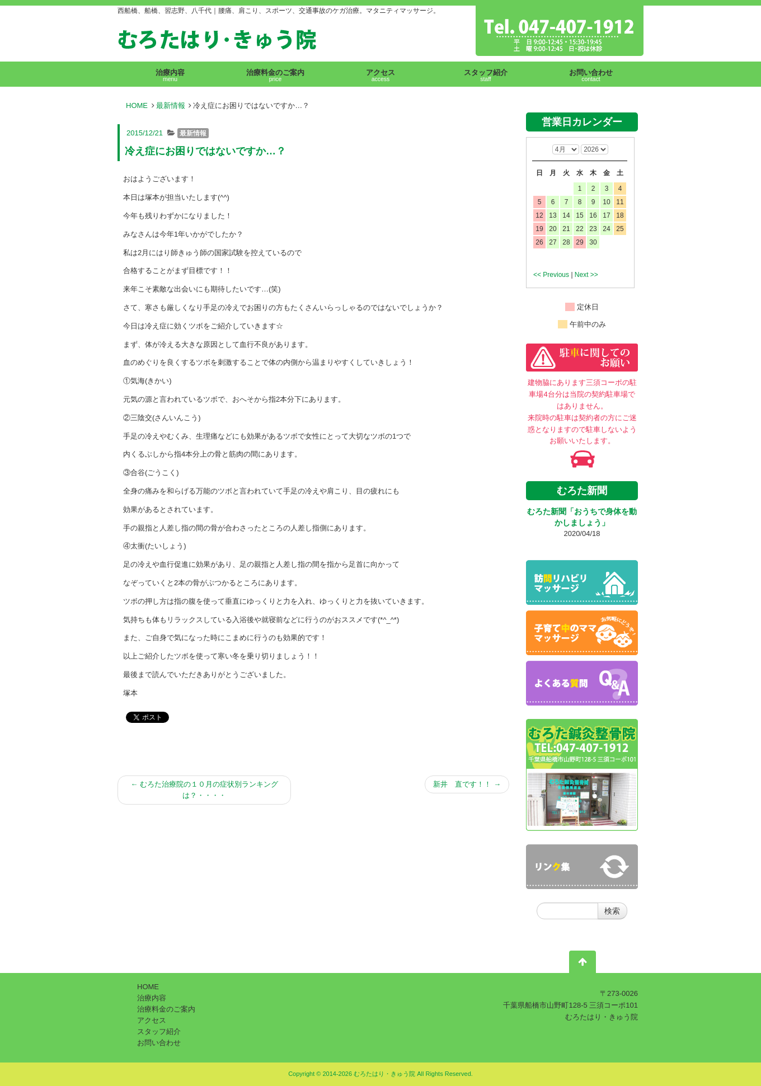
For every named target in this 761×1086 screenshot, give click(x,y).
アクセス (151, 1020)
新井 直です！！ (467, 784)
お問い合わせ (159, 1042)
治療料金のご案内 (166, 1009)
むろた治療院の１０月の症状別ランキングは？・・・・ (204, 790)
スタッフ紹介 (159, 1031)
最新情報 (170, 105)
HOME (137, 105)
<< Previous (551, 275)
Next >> (586, 275)
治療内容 (151, 998)
